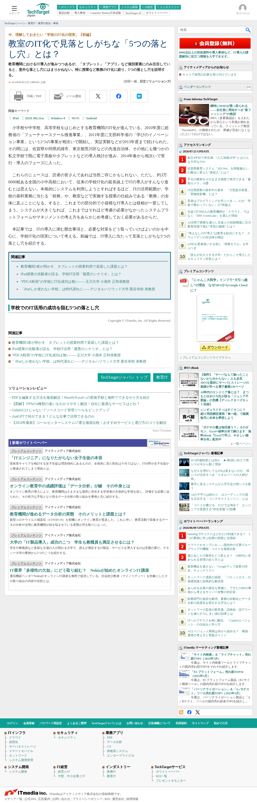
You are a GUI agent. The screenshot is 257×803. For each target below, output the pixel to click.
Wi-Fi (75, 118)
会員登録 (28, 723)
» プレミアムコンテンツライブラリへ (205, 357)
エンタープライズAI (120, 755)
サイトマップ (200, 723)
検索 (248, 29)
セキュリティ (67, 737)
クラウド (15, 737)
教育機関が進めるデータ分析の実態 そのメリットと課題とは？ (68, 514)
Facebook (189, 712)
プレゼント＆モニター (171, 780)
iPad (16, 118)
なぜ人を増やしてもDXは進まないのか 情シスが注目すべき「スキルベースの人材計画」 (220, 475)
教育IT (162, 377)
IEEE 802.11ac (34, 118)
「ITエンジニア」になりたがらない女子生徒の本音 (56, 458)
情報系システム (117, 751)
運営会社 (118, 799)
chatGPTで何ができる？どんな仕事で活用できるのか (53, 416)
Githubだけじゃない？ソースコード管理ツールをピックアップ (60, 410)
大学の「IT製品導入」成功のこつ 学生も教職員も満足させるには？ (72, 542)
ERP (109, 737)
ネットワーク (18, 755)
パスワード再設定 (51, 723)
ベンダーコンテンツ (197, 87)
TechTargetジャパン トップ (124, 377)
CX (109, 746)
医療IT (111, 771)
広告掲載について (159, 723)
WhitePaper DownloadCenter (159, 443)
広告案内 (44, 799)
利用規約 (181, 723)
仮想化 (13, 742)
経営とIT (64, 771)
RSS (181, 712)
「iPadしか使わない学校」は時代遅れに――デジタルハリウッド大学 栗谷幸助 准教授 (88, 289)
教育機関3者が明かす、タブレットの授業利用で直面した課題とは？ (74, 266)
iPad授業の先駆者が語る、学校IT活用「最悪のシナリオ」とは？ (71, 274)
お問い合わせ (134, 723)
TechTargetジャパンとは (106, 723)
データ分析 (114, 742)
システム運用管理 (21, 760)
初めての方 (221, 723)
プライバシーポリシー (88, 799)
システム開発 (18, 771)
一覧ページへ (242, 443)
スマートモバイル (21, 751)
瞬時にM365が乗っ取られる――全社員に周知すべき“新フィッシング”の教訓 (230, 110)
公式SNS (30, 799)
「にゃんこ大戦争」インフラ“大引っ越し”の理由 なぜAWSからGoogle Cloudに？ (218, 285)
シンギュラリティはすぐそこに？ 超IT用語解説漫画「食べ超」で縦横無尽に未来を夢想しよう (224, 414)
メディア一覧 (13, 799)
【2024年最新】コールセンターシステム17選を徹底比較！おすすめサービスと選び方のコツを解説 (89, 423)
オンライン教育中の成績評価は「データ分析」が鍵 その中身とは (70, 486)
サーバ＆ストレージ (22, 746)
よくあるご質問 (76, 723)
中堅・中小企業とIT (71, 776)
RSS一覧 (161, 776)
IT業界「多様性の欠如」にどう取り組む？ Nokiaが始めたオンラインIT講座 (79, 570)
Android (91, 118)
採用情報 (132, 799)
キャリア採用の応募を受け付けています (209, 74)
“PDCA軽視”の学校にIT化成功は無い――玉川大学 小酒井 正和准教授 (75, 281)
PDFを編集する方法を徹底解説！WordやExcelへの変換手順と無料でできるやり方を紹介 (81, 397)
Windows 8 (58, 118)
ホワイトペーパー (168, 771)
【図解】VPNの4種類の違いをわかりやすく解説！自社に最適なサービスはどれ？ (76, 404)
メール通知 (73, 96)
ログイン (12, 723)
